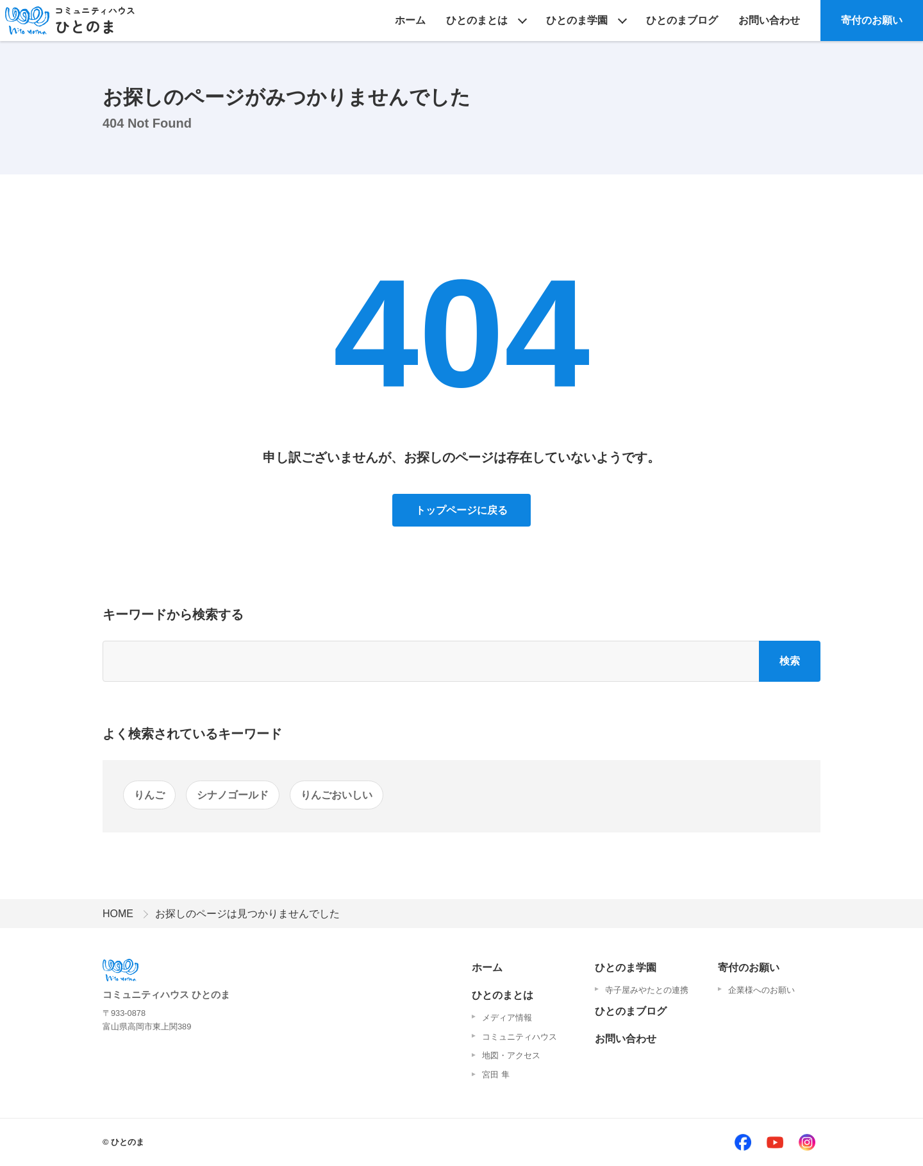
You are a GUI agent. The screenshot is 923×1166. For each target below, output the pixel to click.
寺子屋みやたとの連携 (646, 990)
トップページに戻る (461, 510)
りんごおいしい (336, 795)
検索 (789, 660)
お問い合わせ (769, 20)
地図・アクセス (511, 1055)
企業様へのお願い (761, 990)
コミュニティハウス (519, 1037)
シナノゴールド (233, 795)
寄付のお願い (871, 20)
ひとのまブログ (682, 20)
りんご (149, 795)
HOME (118, 913)
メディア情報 (507, 1017)
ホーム (410, 20)
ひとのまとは (477, 20)
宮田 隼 (496, 1074)
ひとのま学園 (577, 20)
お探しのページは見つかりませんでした (247, 913)
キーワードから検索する (173, 614)
